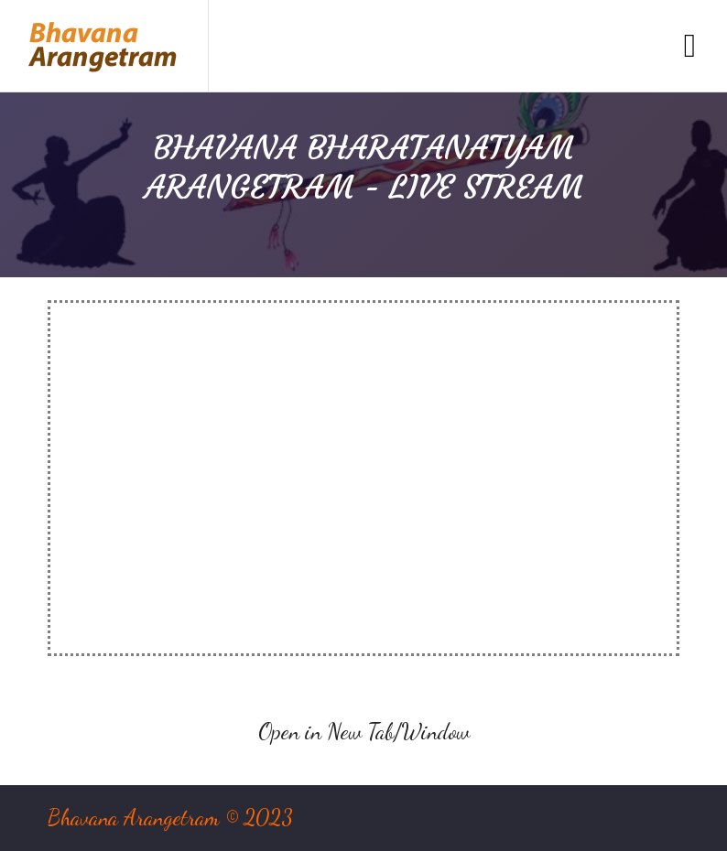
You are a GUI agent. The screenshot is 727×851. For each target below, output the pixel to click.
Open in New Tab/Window (364, 731)
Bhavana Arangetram (134, 817)
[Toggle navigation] (690, 46)
